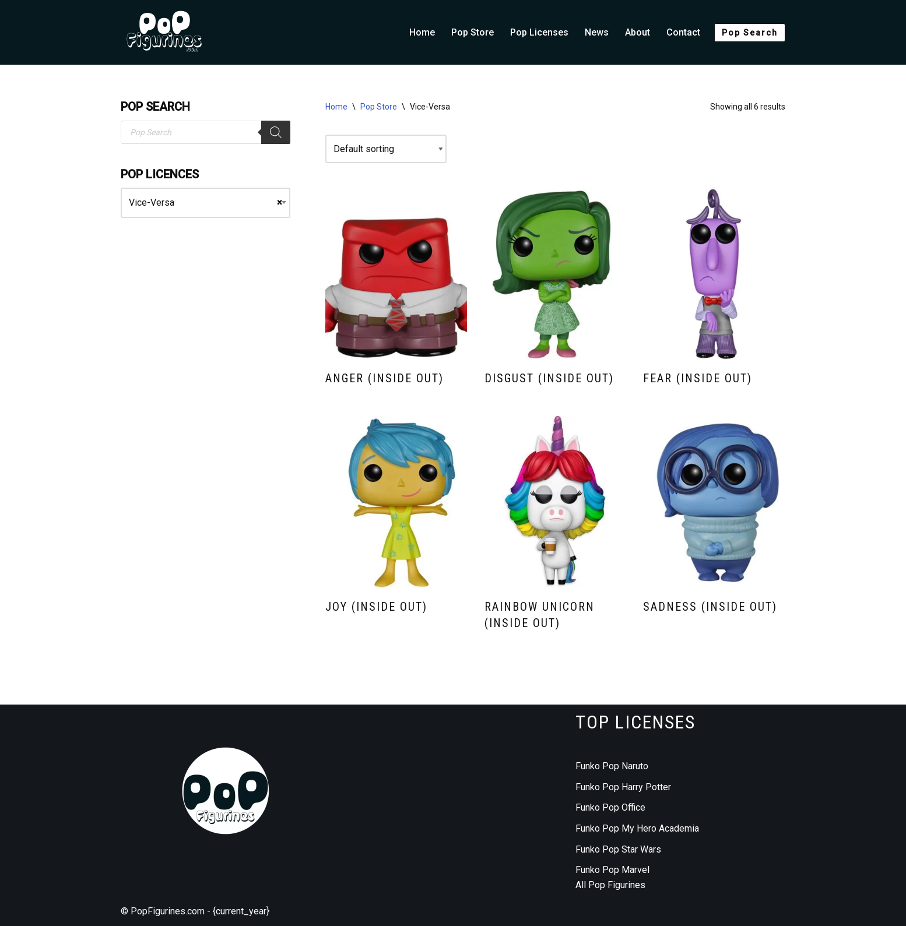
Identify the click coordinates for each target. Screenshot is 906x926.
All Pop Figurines (610, 884)
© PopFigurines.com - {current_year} (195, 911)
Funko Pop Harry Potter (623, 787)
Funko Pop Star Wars (618, 849)
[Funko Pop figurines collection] (164, 32)
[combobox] (205, 203)
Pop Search (750, 32)
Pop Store (472, 32)
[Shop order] (386, 149)
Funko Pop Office (610, 807)
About (637, 32)
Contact (683, 32)
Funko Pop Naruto (611, 766)
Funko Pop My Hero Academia (637, 828)
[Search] (275, 132)
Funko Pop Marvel (612, 869)
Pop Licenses (539, 32)
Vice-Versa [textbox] (205, 203)
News (597, 32)
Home (422, 32)
